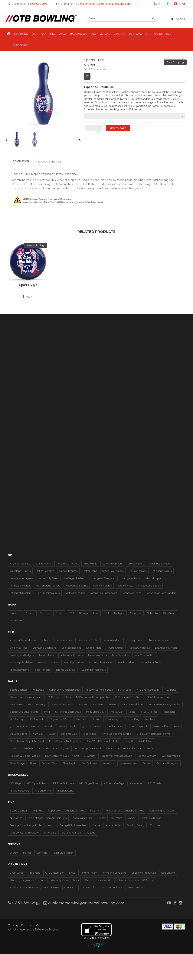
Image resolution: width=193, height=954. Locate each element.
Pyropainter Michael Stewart (116, 755)
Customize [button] (21, 33)
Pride (61, 726)
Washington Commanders (161, 593)
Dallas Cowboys (45, 571)
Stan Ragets (69, 763)
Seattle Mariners (127, 662)
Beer (176, 726)
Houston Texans (137, 571)
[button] (8, 34)
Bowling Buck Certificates (24, 887)
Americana (169, 711)
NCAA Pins (16, 818)
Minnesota (136, 613)
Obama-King (132, 719)
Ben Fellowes (89, 763)
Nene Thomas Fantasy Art (53, 748)
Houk (33, 763)
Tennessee (16, 620)
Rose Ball (81, 719)
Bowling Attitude (71, 832)
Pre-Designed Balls (63, 704)
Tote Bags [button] (135, 33)
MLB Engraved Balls (59, 697)
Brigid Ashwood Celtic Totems (153, 733)
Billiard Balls (116, 726)
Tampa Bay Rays (19, 669)
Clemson (45, 613)
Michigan (119, 613)
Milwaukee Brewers (72, 655)
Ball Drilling (168, 872)
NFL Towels (154, 783)
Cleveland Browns (20, 571)
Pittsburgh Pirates (48, 662)
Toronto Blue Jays (65, 669)
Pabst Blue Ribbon (132, 704)
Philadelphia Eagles (149, 585)
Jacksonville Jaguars (21, 578)
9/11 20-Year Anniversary (24, 726)
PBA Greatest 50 (37, 704)
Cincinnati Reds (18, 647)
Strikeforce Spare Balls (68, 711)
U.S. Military (16, 719)
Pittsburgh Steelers (20, 593)
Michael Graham (147, 755)
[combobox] (134, 116)
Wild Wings (89, 733)
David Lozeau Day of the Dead (27, 741)
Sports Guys (28, 285)
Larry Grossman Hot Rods (139, 741)
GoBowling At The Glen (128, 697)
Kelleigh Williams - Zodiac (25, 755)
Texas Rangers (42, 669)
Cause (52, 733)
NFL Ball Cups (65, 790)
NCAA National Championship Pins (47, 818)
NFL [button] (33, 33)
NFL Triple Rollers (36, 783)
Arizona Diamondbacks (23, 640)
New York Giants (102, 585)
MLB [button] (52, 33)
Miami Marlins (47, 655)
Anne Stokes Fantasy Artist (116, 733)
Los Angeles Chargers (102, 578)
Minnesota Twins (97, 655)
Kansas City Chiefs (49, 578)
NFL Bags (15, 783)
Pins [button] (93, 33)
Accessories (136, 783)
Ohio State (169, 613)
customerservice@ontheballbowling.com (83, 903)
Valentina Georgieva (167, 763)
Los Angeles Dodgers (22, 655)
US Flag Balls (36, 719)
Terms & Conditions (111, 887)
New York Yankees (144, 655)
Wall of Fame (51, 887)
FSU (71, 613)
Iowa (96, 613)
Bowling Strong (19, 733)
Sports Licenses (18, 689)
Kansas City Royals (139, 647)
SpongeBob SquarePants (24, 711)
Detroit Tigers (93, 647)
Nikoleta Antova (128, 763)
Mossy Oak (117, 711)
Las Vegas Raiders (74, 578)
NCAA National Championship (93, 697)
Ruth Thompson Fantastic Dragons (93, 748)
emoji (47, 711)
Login (157, 3)
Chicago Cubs (134, 640)
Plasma (96, 719)
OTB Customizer (54, 872)
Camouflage (112, 719)
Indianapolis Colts (162, 571)
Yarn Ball (38, 733)
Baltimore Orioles (89, 640)
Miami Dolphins (154, 578)
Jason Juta (108, 763)
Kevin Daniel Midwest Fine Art (62, 755)
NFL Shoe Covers (19, 790)
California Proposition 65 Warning (135, 880)
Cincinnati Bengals (159, 563)
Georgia (83, 613)
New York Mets (120, 655)
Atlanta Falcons (44, 563)
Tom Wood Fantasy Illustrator (103, 741)
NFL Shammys (42, 790)
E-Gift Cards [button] (154, 33)
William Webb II (171, 755)
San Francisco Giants (100, 662)
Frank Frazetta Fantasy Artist (65, 741)
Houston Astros (115, 647)
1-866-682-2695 (24, 903)
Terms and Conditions (114, 872)
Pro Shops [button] (21, 45)
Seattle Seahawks (75, 593)
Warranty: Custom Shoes (65, 880)
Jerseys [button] (105, 33)
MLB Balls (170, 689)
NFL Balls (38, 689)
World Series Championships (26, 697)
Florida (59, 613)
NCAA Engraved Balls (159, 697)
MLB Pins (95, 810)
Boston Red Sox (113, 640)
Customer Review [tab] (49, 161)
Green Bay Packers (112, 571)
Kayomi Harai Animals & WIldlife (136, 748)
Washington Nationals (93, 669)
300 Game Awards (93, 726)
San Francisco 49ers (48, 593)
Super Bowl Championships (64, 689)
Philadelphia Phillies (21, 662)
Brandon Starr (49, 763)
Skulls (73, 726)
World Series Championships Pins (125, 810)
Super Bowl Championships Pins (66, 810)
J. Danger (89, 755)
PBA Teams (16, 704)
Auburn (30, 613)
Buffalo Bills (90, 563)
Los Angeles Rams (129, 578)
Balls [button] (62, 33)
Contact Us (70, 887)
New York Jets (125, 585)
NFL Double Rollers (63, 783)
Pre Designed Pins (82, 818)
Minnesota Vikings (20, 585)
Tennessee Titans (131, 593)
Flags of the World (60, 719)
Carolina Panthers (112, 563)
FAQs (72, 872)
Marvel (112, 704)
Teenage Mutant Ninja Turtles (164, 704)
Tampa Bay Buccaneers (103, 593)
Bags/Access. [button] (78, 33)
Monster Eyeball (138, 726)
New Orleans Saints (77, 585)
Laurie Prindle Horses (22, 748)
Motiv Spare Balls (96, 711)
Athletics (47, 640)
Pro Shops (34, 872)
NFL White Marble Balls (99, 689)
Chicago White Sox (158, 640)
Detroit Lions (90, 571)
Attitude (48, 726)
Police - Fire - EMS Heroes (143, 711)
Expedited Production (144, 872)
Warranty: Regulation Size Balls (27, 880)
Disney (83, 704)
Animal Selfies (160, 726)
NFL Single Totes (88, 783)
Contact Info (88, 887)
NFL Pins (38, 810)
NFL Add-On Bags (113, 783)
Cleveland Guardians (44, 647)
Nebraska (152, 613)
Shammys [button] (119, 33)
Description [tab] (21, 161)
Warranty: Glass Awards (97, 880)
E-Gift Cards (16, 872)
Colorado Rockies (71, 647)
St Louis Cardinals (151, 662)
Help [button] (169, 33)
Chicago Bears (136, 563)
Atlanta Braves (65, 640)
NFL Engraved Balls (148, 689)
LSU (106, 613)
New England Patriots (48, 585)
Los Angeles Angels (166, 647)
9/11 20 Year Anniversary (24, 832)
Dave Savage (17, 763)
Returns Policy (88, 872)
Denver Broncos (68, 571)
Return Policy (135, 887)
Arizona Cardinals (20, 563)
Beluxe (147, 763)
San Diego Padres (73, 662)
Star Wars (97, 704)
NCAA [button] (43, 33)
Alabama (15, 613)
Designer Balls (69, 733)
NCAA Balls (124, 689)
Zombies (150, 719)
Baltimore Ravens (68, 563)
